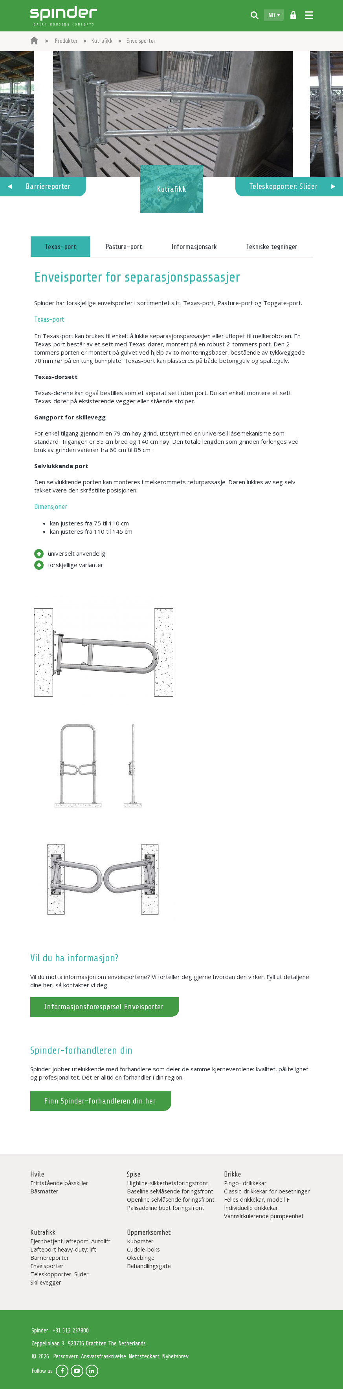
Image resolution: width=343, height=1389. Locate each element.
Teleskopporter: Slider (283, 186)
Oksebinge (140, 1257)
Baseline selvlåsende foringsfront (170, 1191)
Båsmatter (44, 1191)
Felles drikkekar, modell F (257, 1199)
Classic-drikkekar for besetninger (267, 1191)
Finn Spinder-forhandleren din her (100, 1100)
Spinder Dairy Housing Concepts (63, 16)
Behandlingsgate (149, 1266)
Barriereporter (48, 186)
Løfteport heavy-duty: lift (63, 1249)
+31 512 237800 (70, 1330)
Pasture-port (123, 247)
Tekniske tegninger (271, 247)
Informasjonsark (194, 247)
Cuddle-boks (143, 1249)
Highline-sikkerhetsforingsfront (167, 1183)
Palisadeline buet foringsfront (165, 1207)
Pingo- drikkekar (245, 1183)
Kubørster (140, 1241)
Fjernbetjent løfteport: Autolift (70, 1241)
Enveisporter (47, 1266)
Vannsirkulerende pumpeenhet (264, 1216)
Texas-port (60, 247)
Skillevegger (45, 1282)
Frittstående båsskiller (59, 1183)
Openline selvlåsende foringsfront (171, 1199)
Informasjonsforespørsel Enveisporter (103, 1006)
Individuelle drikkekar (251, 1207)
